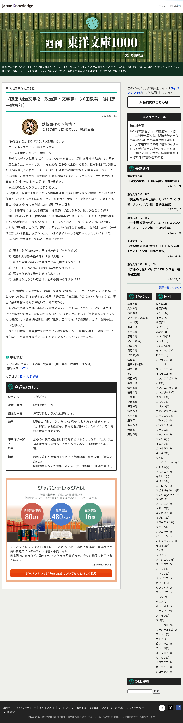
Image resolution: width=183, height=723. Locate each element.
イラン (162, 317)
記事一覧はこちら (170, 287)
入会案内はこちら (153, 102)
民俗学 (133, 355)
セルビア (162, 657)
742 (25, 368)
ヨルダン (162, 401)
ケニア (161, 601)
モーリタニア (165, 625)
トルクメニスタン (167, 462)
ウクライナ (164, 587)
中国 (161, 308)
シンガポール (165, 392)
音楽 (131, 429)
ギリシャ (162, 481)
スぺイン (162, 615)
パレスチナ (164, 425)
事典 (132, 327)
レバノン (162, 406)
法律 (131, 359)
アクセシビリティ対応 (112, 707)
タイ (160, 457)
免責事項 (81, 707)
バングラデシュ (166, 541)
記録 (132, 401)
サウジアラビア (166, 378)
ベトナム (162, 467)
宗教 (132, 303)
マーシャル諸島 (166, 629)
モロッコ (162, 545)
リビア (161, 555)
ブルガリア (164, 592)
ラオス (161, 550)
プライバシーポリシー (25, 707)
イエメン (162, 443)
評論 (35, 376)
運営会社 (94, 707)
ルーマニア (164, 653)
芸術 (131, 397)
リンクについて (65, 707)
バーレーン (164, 536)
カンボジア (164, 448)
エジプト (163, 336)
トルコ (161, 364)
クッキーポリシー (135, 707)
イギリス (162, 508)
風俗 (132, 434)
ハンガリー (164, 531)
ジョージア (164, 671)
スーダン (162, 569)
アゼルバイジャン (167, 490)
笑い (131, 373)
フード (132, 322)
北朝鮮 (162, 331)
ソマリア (162, 573)
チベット (162, 397)
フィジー (162, 634)
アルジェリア (165, 559)
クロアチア (164, 662)
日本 (23, 376)
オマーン (162, 583)
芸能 (132, 392)
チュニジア (164, 564)
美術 (132, 383)
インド (162, 313)
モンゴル (163, 345)
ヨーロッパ (164, 485)
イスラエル (164, 373)
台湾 (160, 383)
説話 (132, 415)
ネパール (162, 527)
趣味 (131, 420)
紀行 (132, 378)
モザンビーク (165, 611)
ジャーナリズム (138, 317)
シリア (162, 327)
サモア (161, 639)
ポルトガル (164, 606)
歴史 (132, 313)
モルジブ (162, 597)
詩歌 (132, 411)
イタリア (162, 476)
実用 (132, 331)
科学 (132, 369)
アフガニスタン (166, 387)
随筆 (132, 425)
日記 (132, 350)
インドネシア (166, 350)
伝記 (132, 387)
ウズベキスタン (166, 411)
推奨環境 (6, 707)
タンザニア (164, 578)
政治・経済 (135, 341)
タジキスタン (165, 522)
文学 (29, 376)
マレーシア (164, 369)
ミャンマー (164, 434)
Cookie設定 (9, 712)
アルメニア (164, 471)
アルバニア (164, 503)
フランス (162, 429)
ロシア (162, 355)
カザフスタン (165, 415)
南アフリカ (164, 643)
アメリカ (162, 439)
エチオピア (164, 513)
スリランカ (164, 359)
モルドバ (162, 648)
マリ (160, 620)
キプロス (162, 517)
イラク (162, 341)
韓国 (161, 322)
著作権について (47, 707)
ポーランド (164, 667)
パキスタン (164, 420)
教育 (132, 345)
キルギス (162, 453)
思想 (132, 336)
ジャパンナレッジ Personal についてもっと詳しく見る (61, 573)
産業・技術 (135, 364)
